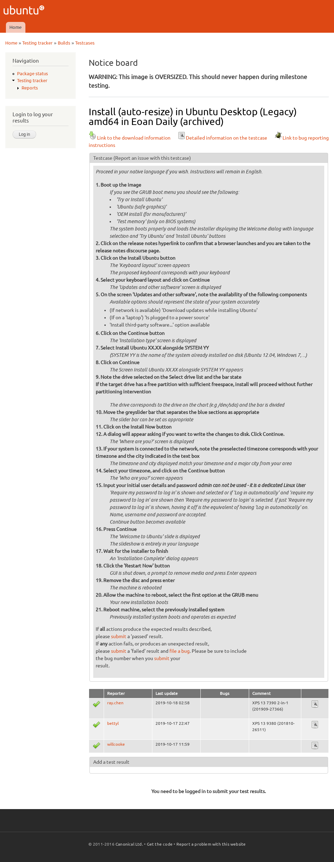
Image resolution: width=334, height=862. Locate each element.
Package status (32, 73)
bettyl (113, 723)
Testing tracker (37, 42)
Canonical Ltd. (129, 844)
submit (118, 636)
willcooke (116, 744)
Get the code (160, 844)
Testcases (85, 42)
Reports (30, 87)
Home (15, 27)
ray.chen (115, 702)
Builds (64, 42)
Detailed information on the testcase (222, 138)
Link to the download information (129, 138)
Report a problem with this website (211, 844)
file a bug (179, 651)
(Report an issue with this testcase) (152, 158)
